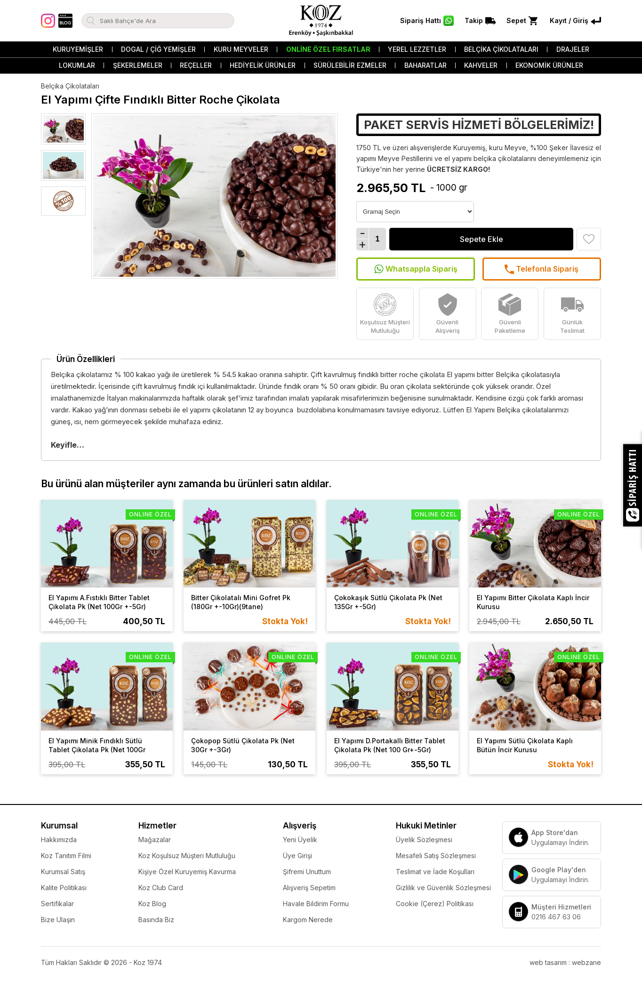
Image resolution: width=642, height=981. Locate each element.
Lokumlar (77, 65)
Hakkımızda (59, 840)
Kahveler (481, 65)
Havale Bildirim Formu (316, 904)
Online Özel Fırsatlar (328, 49)
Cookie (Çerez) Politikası (434, 904)
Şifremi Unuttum (307, 872)
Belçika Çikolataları (501, 49)
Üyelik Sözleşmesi (424, 840)
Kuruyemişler (78, 49)
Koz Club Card (160, 888)
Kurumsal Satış (63, 872)
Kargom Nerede (308, 920)
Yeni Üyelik (300, 840)
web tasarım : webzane (565, 962)
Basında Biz (156, 920)
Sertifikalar (57, 904)
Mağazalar (154, 840)
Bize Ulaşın (58, 920)
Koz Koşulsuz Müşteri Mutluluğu (186, 856)
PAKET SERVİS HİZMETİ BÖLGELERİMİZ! (479, 125)
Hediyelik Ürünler (263, 65)
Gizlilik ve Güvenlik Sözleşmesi (443, 888)
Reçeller (196, 65)
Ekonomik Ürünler (549, 65)
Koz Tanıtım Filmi (66, 856)
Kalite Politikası (64, 888)
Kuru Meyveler (241, 49)
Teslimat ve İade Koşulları (435, 872)
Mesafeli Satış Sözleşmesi (436, 856)
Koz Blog (152, 904)
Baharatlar (425, 65)
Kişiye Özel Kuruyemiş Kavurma (187, 872)
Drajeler (572, 49)
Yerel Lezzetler (417, 49)
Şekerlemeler (137, 65)
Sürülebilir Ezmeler (349, 65)
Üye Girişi (297, 856)
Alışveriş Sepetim (309, 888)
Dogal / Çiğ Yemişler (158, 49)
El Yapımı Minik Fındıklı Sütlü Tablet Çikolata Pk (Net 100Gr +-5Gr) (96, 750)
